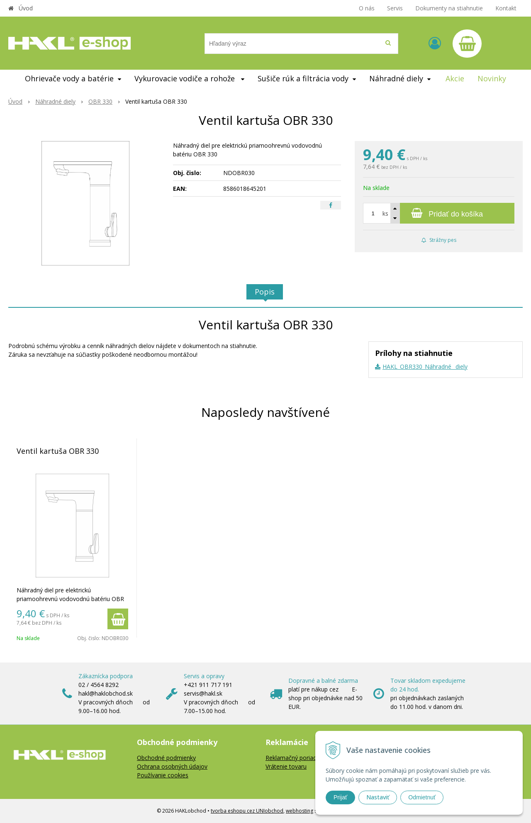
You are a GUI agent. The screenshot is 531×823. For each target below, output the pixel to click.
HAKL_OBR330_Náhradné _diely (425, 366)
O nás (367, 8)
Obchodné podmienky (166, 758)
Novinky (491, 78)
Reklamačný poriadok (294, 758)
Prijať (340, 797)
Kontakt (505, 8)
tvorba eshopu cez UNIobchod (247, 810)
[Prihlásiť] (435, 42)
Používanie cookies (162, 775)
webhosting (299, 810)
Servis (395, 8)
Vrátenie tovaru (286, 766)
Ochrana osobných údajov (172, 766)
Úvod (26, 8)
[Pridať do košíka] (438, 213)
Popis (265, 292)
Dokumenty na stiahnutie (449, 8)
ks (385, 213)
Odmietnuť (422, 797)
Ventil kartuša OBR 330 (58, 451)
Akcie (455, 78)
